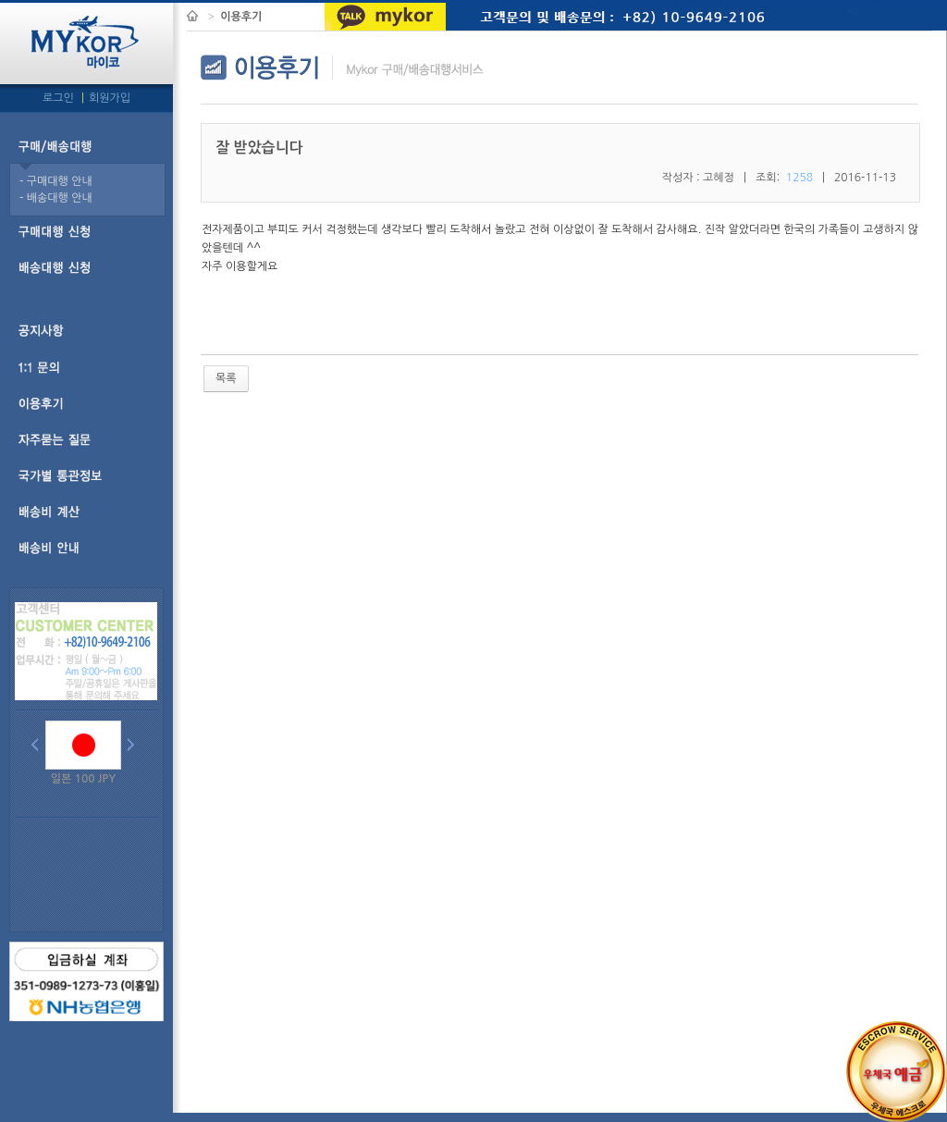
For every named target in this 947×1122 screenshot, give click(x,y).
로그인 (60, 98)
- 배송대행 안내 (55, 197)
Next (135, 746)
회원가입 (109, 98)
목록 (226, 378)
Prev (38, 746)
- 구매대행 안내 (55, 181)
